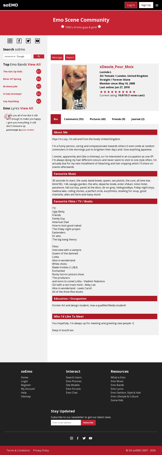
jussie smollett (27, 130)
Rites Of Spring (12, 78)
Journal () (137, 119)
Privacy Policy (41, 450)
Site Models (73, 385)
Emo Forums (73, 389)
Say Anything (11, 101)
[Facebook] (19, 41)
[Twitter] (28, 41)
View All (34, 64)
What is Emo (118, 377)
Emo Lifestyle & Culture (124, 396)
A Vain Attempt (12, 93)
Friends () (118, 119)
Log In (131, 5)
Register (26, 385)
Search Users (74, 377)
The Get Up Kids (12, 71)
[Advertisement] (105, 45)
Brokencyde (10, 86)
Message (57, 57)
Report (70, 57)
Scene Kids (117, 400)
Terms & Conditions (18, 450)
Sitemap (26, 396)
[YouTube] (37, 41)
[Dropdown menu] (157, 5)
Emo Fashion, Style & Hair (126, 392)
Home (24, 377)
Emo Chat (71, 392)
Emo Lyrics (117, 389)
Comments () (74, 119)
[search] (17, 56)
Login (24, 381)
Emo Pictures (73, 381)
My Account (28, 389)
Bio (56, 119)
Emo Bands (117, 385)
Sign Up (146, 5)
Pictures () (98, 119)
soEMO (10, 5)
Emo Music (117, 381)
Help (24, 392)
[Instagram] (10, 41)
